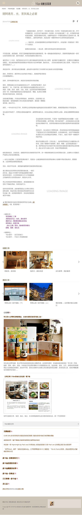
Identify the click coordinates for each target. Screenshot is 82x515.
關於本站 (5, 502)
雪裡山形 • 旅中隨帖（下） (14, 303)
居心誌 (5, 484)
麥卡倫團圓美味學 (9, 469)
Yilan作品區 (11, 9)
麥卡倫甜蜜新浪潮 (9, 463)
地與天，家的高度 (36, 271)
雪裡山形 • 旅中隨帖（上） (39, 303)
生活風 (18, 9)
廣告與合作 (20, 502)
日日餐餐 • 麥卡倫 (9, 479)
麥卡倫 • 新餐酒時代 (10, 458)
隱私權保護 (12, 502)
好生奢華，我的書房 (63, 271)
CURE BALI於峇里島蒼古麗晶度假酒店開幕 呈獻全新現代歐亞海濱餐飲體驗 (29, 436)
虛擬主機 (20, 489)
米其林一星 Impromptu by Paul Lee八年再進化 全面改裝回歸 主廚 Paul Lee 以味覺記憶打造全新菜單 (37, 445)
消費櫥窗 (8, 431)
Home (4, 9)
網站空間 (6, 489)
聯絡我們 (27, 502)
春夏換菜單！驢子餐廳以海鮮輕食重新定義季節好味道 (22, 440)
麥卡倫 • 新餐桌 (8, 474)
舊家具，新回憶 (10, 271)
